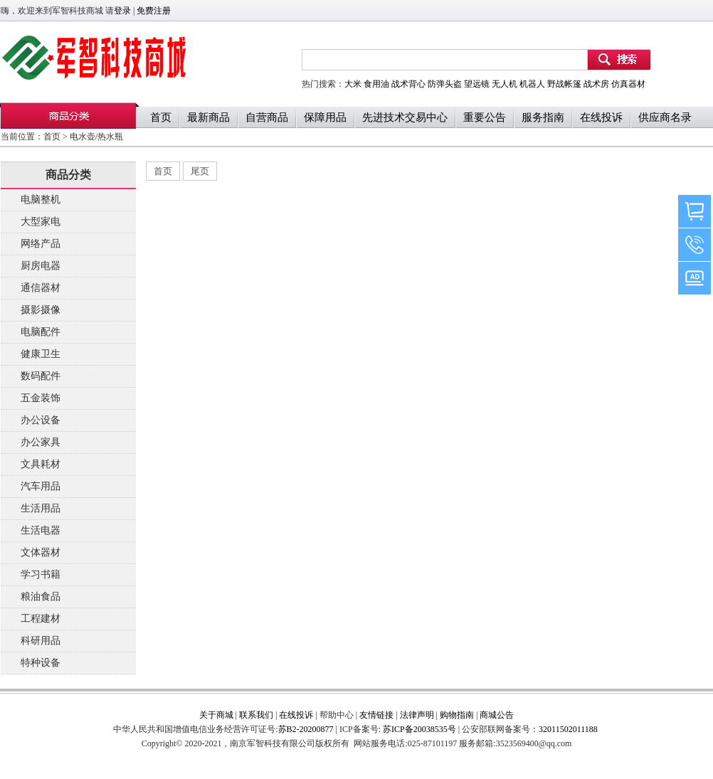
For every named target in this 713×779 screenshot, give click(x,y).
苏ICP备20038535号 (418, 729)
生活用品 (40, 508)
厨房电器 (40, 265)
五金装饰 (40, 398)
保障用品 (325, 117)
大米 (352, 84)
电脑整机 (40, 199)
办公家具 (40, 442)
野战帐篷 (564, 84)
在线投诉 (601, 117)
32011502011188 (568, 729)
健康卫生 (40, 354)
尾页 (200, 171)
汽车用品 (40, 486)
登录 (122, 11)
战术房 (596, 84)
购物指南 (457, 715)
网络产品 (40, 243)
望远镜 (477, 84)
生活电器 (40, 530)
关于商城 (216, 715)
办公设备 (40, 420)
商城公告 (497, 715)
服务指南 (543, 117)
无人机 (504, 84)
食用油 (376, 84)
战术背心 (408, 84)
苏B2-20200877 (306, 729)
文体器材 (40, 552)
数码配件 (40, 376)
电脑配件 (40, 332)
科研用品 (40, 640)
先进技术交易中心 (405, 117)
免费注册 (154, 11)
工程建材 (40, 618)
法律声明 (417, 715)
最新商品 (208, 117)
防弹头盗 (445, 84)
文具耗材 (40, 464)
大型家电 (40, 221)
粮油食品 (40, 596)
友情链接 (376, 715)
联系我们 (256, 715)
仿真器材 (628, 84)
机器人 (532, 84)
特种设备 (40, 662)
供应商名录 (665, 117)
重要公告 (484, 117)
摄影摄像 (40, 309)
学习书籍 (40, 574)
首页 (160, 117)
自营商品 (266, 117)
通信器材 (40, 287)
